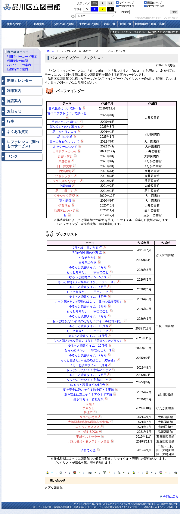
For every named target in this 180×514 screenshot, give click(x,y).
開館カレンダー (19, 81)
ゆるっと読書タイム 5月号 (88, 277)
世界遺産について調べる (64, 108)
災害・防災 (65, 156)
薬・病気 (65, 200)
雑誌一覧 (109, 24)
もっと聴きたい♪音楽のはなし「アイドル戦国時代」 (87, 321)
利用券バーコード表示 (22, 56)
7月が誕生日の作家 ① (87, 247)
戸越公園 (64, 161)
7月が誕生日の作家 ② (87, 252)
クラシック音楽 (64, 195)
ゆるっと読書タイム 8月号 (88, 365)
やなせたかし (88, 257)
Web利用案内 (126, 6)
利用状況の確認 (155, 6)
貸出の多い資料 (64, 24)
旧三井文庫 (64, 166)
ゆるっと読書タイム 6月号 (88, 267)
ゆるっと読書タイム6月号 (87, 384)
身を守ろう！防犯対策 (88, 399)
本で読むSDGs (88, 431)
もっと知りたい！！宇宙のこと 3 (87, 350)
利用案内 (14, 91)
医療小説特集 (88, 417)
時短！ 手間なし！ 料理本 (90, 408)
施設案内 (14, 101)
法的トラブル (64, 176)
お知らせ (14, 111)
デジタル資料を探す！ (64, 181)
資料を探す (14, 24)
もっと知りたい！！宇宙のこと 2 (88, 370)
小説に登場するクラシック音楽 (88, 441)
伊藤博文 (64, 205)
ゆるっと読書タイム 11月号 (87, 335)
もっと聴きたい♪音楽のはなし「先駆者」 (88, 360)
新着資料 (39, 24)
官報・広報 (158, 24)
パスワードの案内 (19, 65)
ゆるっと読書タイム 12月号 (88, 326)
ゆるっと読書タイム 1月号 (88, 316)
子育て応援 (88, 450)
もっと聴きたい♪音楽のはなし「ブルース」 (87, 282)
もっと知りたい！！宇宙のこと (88, 272)
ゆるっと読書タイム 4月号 (88, 287)
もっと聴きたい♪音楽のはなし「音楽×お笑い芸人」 (87, 340)
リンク (12, 156)
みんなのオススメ (88, 426)
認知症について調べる (65, 126)
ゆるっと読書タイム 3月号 (88, 296)
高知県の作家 (88, 262)
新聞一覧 (125, 24)
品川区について (64, 210)
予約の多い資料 (89, 24)
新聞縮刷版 (142, 24)
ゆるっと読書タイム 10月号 (87, 345)
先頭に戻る (170, 496)
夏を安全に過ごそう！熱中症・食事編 (88, 389)
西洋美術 (65, 171)
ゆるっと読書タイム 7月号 (88, 375)
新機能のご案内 (17, 69)
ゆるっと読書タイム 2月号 (88, 306)
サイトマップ (126, 2)
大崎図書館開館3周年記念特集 (88, 422)
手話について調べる (65, 122)
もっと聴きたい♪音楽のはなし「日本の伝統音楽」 (88, 301)
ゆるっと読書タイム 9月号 (88, 355)
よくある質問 (17, 132)
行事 (10, 121)
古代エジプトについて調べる (66, 113)
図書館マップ (154, 2)
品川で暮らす (64, 190)
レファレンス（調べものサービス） (23, 144)
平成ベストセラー (88, 436)
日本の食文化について (64, 141)
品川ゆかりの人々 (64, 131)
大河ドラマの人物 (64, 151)
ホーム (50, 50)
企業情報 (65, 186)
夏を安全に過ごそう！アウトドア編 (88, 394)
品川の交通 (64, 136)
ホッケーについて (65, 146)
